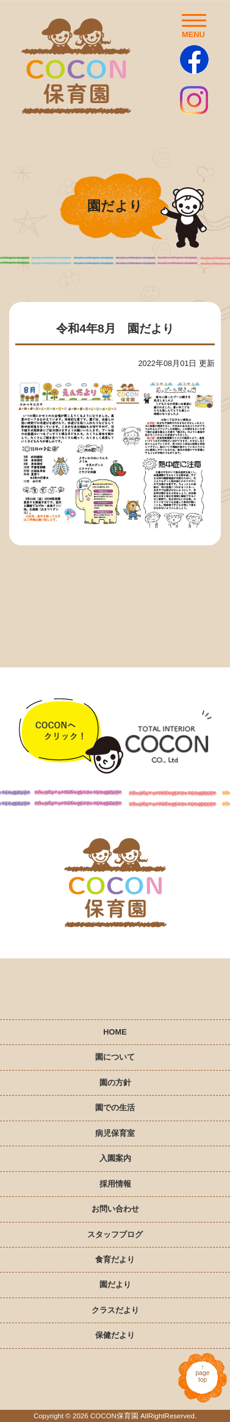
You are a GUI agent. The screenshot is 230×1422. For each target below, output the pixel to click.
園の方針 (115, 1082)
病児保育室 (115, 1133)
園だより (115, 1284)
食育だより (115, 1259)
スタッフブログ (115, 1234)
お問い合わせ (115, 1208)
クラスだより (115, 1310)
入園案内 (115, 1158)
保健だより (115, 1335)
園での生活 (115, 1107)
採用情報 (115, 1183)
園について (115, 1056)
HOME (114, 1031)
